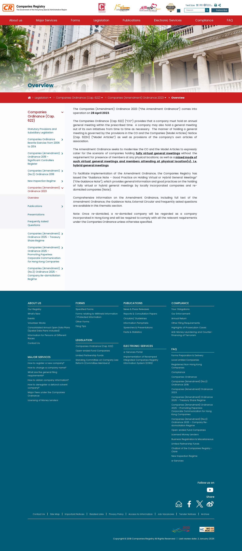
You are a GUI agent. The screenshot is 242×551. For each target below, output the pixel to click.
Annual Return (179, 318)
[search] (207, 10)
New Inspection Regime (42, 181)
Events (31, 318)
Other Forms (82, 321)
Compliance (204, 20)
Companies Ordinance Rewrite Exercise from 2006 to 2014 (44, 143)
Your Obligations (180, 309)
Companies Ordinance (184, 376)
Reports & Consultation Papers (140, 313)
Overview (33, 197)
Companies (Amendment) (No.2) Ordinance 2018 (44, 172)
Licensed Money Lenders (185, 434)
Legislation (101, 20)
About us (15, 20)
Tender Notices (187, 514)
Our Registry (34, 309)
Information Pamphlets (136, 323)
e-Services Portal (133, 352)
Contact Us (34, 343)
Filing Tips (81, 326)
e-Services (177, 460)
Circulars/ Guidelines (135, 318)
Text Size (190, 5)
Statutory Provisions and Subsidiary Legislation (42, 130)
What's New (34, 313)
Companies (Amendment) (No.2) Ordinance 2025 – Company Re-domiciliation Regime (44, 274)
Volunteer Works (37, 323)
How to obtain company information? (48, 380)
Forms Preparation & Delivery (187, 355)
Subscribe (221, 10)
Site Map (55, 514)
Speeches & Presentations (138, 327)
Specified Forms (84, 309)
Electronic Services (168, 20)
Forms (75, 20)
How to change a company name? (47, 367)
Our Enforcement (180, 313)
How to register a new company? (46, 363)
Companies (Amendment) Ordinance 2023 (136, 98)
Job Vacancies (166, 514)
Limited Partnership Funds (90, 355)
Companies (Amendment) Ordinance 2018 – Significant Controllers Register (44, 158)
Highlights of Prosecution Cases (188, 327)
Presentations (36, 214)
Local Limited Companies (185, 359)
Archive (205, 514)
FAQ (230, 20)
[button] (178, 10)
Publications (131, 20)
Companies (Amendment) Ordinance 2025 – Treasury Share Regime (44, 237)
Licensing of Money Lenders (43, 400)
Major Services (46, 20)
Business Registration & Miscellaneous (192, 439)
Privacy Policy (116, 514)
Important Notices (74, 514)
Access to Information (141, 514)
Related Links (97, 514)
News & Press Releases (136, 309)
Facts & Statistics (133, 332)
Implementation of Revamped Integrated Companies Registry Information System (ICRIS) (141, 360)
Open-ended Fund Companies (93, 350)
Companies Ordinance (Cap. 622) (78, 98)
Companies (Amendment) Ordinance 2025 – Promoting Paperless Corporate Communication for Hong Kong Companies (44, 254)
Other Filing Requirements (185, 323)
